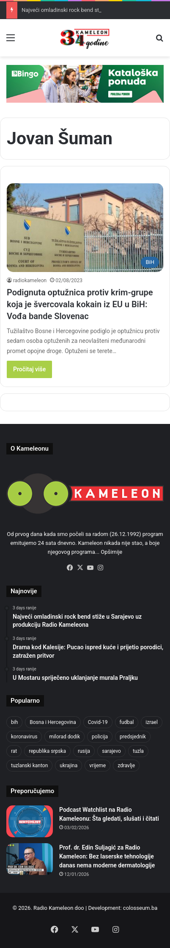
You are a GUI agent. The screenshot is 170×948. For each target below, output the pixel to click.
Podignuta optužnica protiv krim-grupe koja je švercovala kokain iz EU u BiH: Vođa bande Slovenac (80, 304)
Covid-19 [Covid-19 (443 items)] (98, 722)
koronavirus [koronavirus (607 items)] (24, 737)
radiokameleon (30, 280)
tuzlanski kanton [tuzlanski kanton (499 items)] (29, 765)
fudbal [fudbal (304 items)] (127, 722)
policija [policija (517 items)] (100, 737)
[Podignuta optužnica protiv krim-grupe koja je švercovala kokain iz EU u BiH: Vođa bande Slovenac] (85, 227)
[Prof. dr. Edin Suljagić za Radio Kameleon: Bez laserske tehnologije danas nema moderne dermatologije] (29, 859)
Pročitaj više (29, 369)
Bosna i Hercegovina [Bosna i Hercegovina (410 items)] (53, 722)
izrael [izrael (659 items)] (151, 722)
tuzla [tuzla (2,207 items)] (138, 751)
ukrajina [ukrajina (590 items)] (68, 765)
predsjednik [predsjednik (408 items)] (133, 737)
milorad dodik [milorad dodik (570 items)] (64, 737)
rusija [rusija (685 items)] (84, 751)
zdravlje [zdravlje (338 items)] (126, 765)
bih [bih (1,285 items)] (14, 722)
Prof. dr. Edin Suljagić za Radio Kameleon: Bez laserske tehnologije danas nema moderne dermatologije (107, 856)
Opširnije (111, 552)
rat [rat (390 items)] (14, 751)
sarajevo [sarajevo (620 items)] (111, 751)
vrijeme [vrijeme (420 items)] (97, 765)
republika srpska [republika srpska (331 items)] (47, 751)
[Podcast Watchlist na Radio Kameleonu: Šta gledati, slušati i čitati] (29, 821)
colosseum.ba (140, 908)
